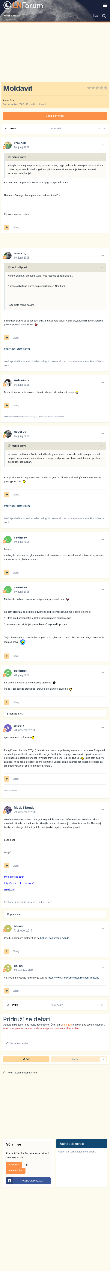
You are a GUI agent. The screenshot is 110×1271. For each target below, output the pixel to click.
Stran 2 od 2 (57, 128)
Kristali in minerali (36, 104)
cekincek (20, 537)
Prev (13, 128)
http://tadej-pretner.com (17, 348)
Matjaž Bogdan (25, 807)
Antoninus (21, 380)
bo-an (18, 926)
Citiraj (16, 227)
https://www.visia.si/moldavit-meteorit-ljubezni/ (73, 977)
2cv (12, 100)
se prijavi (67, 1024)
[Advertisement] (55, 50)
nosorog (20, 253)
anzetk (19, 725)
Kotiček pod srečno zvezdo (54, 938)
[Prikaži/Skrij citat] (9, 156)
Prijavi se (14, 1164)
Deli (26, 1059)
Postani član (15, 1170)
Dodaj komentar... (18, 1043)
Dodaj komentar (55, 115)
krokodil (20, 143)
